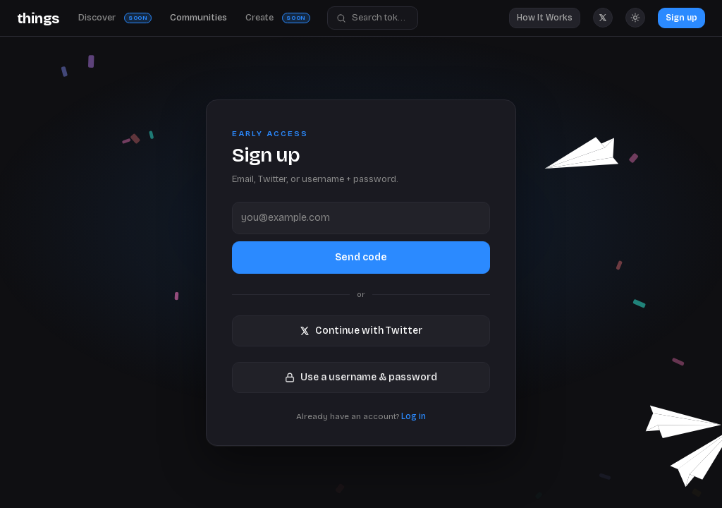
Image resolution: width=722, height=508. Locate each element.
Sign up (681, 18)
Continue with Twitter (361, 331)
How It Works (545, 18)
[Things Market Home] (38, 18)
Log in (413, 416)
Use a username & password (361, 376)
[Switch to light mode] (635, 18)
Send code (360, 256)
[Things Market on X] (603, 18)
